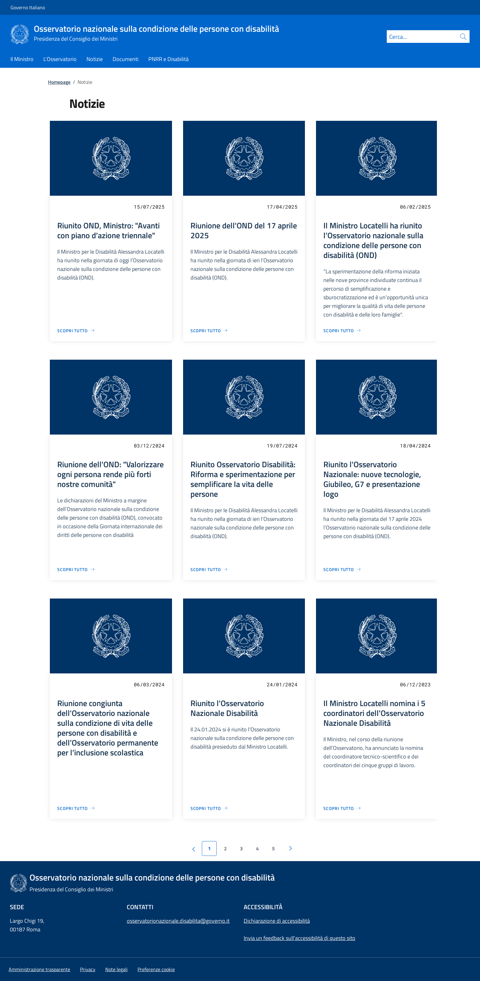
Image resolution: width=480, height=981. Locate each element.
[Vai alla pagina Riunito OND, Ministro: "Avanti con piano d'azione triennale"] (76, 330)
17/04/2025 (282, 206)
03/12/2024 (149, 445)
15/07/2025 (149, 206)
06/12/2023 (415, 684)
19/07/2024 (282, 445)
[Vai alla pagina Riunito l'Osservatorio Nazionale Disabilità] (209, 808)
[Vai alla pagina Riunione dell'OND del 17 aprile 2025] (209, 330)
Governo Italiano (27, 7)
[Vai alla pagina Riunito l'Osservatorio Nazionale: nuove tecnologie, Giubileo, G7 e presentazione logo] (342, 569)
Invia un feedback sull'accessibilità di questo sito (299, 938)
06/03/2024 (149, 684)
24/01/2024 (282, 684)
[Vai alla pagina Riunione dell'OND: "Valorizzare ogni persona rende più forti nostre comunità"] (76, 569)
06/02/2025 (415, 206)
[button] (156, 969)
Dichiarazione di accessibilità (277, 921)
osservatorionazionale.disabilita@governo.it (178, 921)
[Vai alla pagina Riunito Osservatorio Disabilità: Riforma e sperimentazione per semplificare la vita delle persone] (209, 569)
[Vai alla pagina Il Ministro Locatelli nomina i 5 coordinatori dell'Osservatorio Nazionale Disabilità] (342, 808)
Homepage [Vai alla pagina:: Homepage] (59, 82)
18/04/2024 (415, 445)
